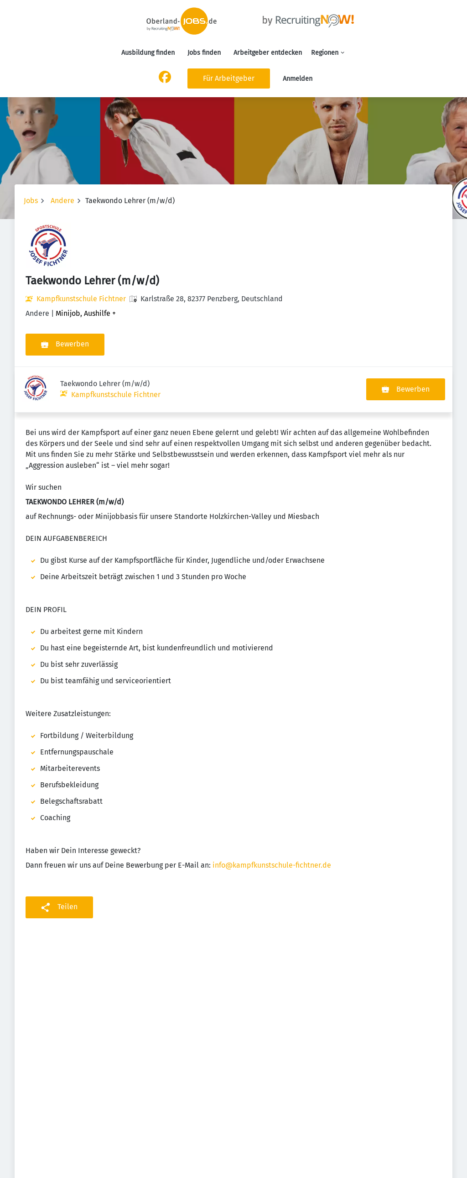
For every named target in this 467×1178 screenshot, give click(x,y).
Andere (62, 200)
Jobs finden (204, 53)
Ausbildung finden (148, 53)
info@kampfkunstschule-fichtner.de (272, 819)
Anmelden (297, 79)
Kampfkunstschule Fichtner (81, 298)
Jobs (31, 200)
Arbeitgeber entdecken (268, 53)
